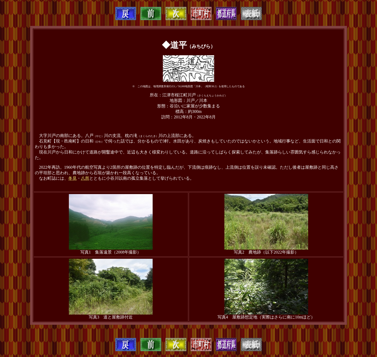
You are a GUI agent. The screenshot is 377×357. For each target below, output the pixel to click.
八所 (85, 178)
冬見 (72, 178)
